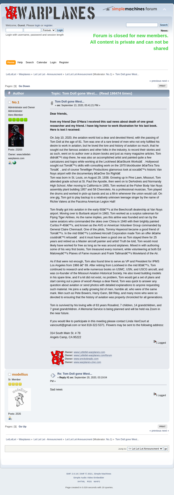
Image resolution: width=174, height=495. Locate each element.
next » (165, 80)
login (37, 25)
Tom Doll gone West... (69, 101)
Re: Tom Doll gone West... (74, 373)
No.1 (108, 74)
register (48, 25)
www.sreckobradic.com (86, 358)
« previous (155, 80)
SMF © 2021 (86, 473)
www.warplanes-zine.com (87, 362)
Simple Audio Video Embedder (88, 477)
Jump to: (122, 449)
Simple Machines (102, 473)
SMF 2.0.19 (72, 473)
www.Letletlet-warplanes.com (89, 352)
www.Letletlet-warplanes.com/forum (93, 355)
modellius (20, 374)
